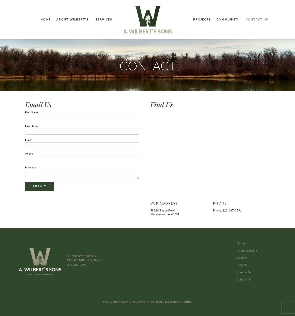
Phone (29, 153)
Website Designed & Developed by (165, 301)
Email (28, 140)
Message (30, 167)
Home (45, 19)
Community (227, 19)
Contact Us (257, 19)
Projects (202, 19)
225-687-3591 (76, 264)
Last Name (31, 126)
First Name (31, 112)
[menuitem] (46, 19)
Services (104, 19)
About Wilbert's (72, 19)
